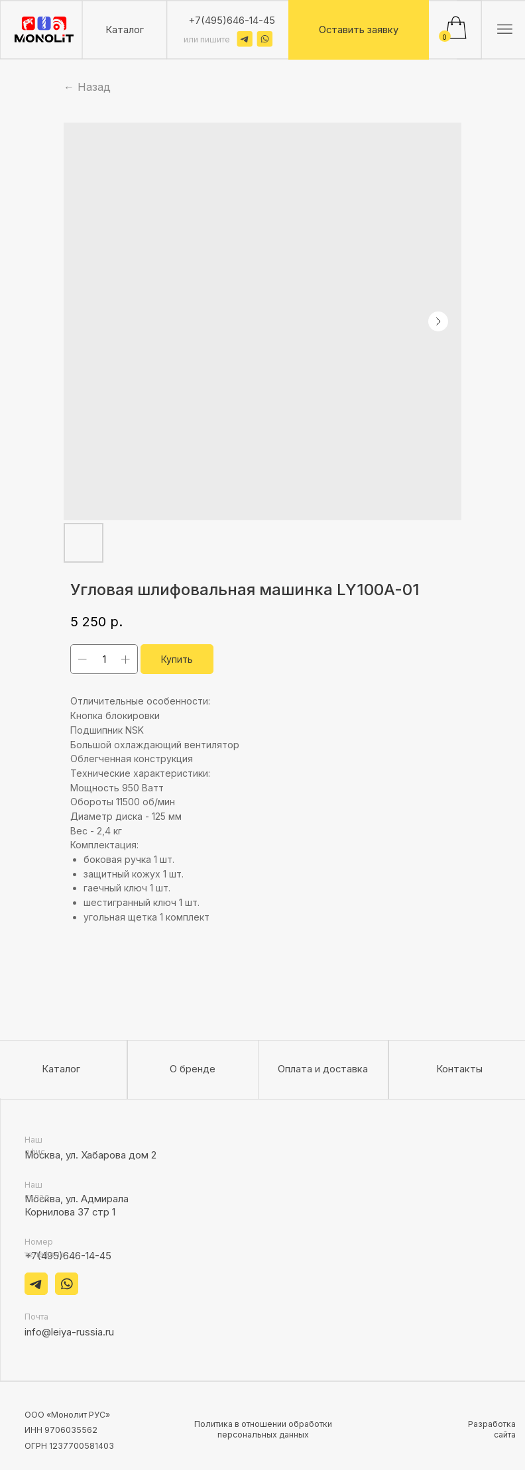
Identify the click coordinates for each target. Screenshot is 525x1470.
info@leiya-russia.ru (69, 1332)
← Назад (87, 87)
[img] (44, 30)
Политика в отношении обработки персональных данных (263, 1429)
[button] (359, 30)
